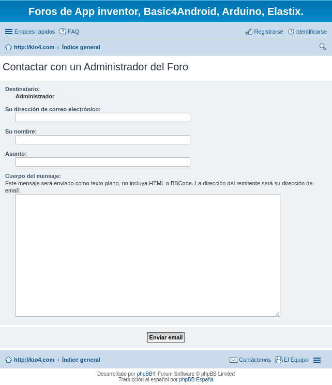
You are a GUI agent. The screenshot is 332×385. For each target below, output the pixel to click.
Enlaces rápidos (34, 31)
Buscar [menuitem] (323, 48)
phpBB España (196, 379)
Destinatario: (22, 89)
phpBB (145, 374)
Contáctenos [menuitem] (255, 360)
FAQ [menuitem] (73, 31)
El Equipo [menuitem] (296, 360)
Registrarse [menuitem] (268, 31)
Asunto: (16, 154)
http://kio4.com (34, 360)
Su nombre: (21, 131)
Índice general (81, 360)
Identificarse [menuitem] (311, 31)
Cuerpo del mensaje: (33, 176)
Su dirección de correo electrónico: (53, 109)
